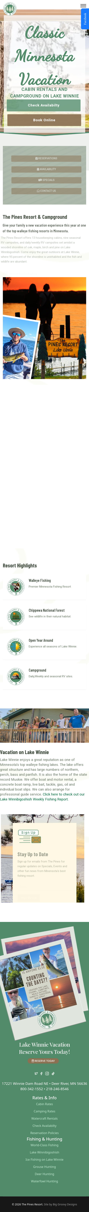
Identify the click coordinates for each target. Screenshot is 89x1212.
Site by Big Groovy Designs (60, 1204)
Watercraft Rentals (44, 1118)
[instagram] (47, 1073)
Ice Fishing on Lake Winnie (44, 1159)
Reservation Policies (44, 1133)
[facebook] (41, 1073)
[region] (44, 73)
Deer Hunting (44, 1174)
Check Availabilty (44, 1126)
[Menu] (83, 5)
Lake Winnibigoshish (44, 1152)
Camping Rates (44, 1111)
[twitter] (36, 1073)
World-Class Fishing (45, 1145)
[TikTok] (53, 1073)
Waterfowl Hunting (44, 1181)
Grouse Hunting (44, 1167)
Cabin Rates (44, 1104)
